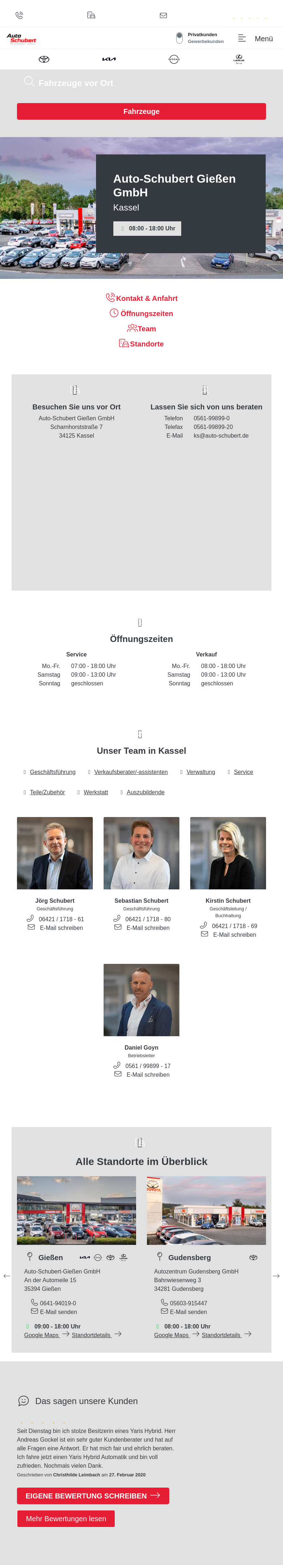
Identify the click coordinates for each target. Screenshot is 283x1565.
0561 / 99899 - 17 (148, 1066)
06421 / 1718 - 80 (148, 919)
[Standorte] (93, 16)
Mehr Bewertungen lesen (66, 1519)
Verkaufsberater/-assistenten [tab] (127, 772)
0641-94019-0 (58, 1303)
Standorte (141, 343)
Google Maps (47, 1335)
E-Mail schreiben (61, 928)
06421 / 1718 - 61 (61, 919)
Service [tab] (240, 772)
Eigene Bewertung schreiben (93, 1495)
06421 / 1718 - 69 (234, 926)
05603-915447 (188, 1303)
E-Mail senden (58, 1312)
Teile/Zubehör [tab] (44, 792)
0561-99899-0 (212, 418)
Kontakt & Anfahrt (141, 297)
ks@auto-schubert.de (221, 436)
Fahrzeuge (141, 111)
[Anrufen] (21, 16)
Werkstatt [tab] (92, 792)
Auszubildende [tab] (142, 792)
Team (141, 328)
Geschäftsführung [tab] (49, 772)
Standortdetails (97, 1335)
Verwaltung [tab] (197, 772)
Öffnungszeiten (141, 313)
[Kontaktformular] (164, 16)
